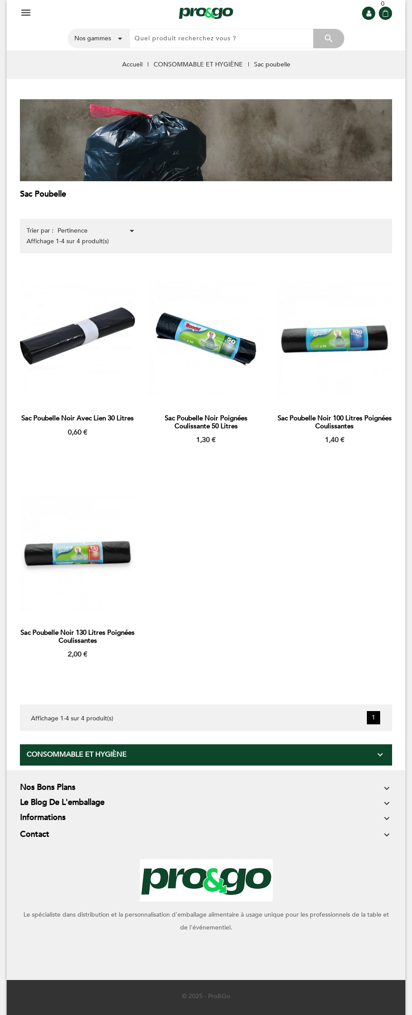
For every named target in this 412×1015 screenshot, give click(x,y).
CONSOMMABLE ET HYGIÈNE (77, 754)
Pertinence (97, 231)
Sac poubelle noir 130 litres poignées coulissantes (77, 636)
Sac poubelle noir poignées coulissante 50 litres (206, 422)
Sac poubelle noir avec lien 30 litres (77, 418)
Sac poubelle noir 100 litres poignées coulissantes (334, 422)
